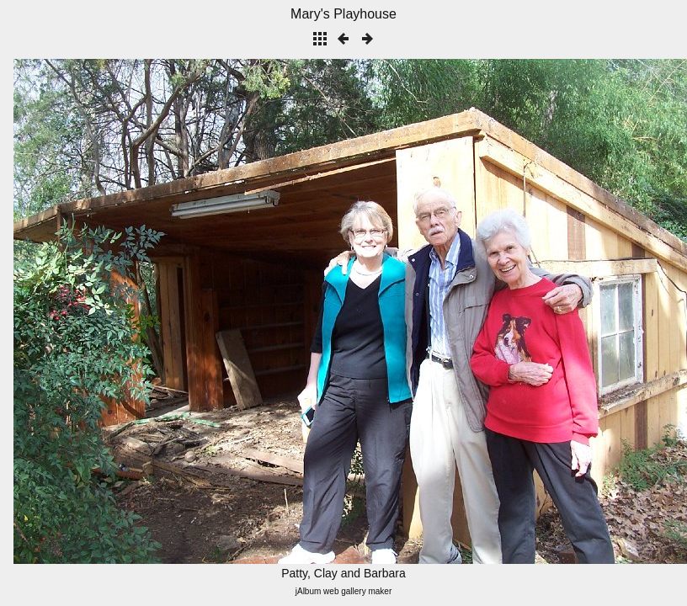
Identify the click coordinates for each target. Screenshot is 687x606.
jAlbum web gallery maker (344, 591)
